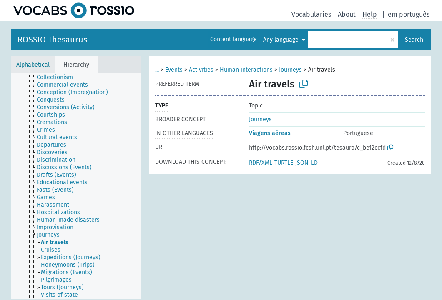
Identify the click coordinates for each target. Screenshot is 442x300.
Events (174, 69)
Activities (201, 69)
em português (408, 14)
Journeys (290, 69)
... (157, 69)
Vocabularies (311, 14)
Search (414, 39)
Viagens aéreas (270, 133)
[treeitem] (58, 77)
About (347, 14)
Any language (281, 39)
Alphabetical (33, 64)
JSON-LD (306, 162)
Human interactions (246, 69)
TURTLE (283, 162)
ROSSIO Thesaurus (52, 40)
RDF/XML (260, 162)
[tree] (76, 186)
